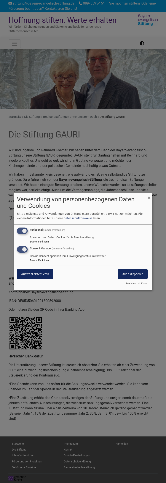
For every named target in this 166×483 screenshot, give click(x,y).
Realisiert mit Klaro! (136, 283)
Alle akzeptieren (132, 274)
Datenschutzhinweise (78, 218)
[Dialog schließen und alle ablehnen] (149, 195)
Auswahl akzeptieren (35, 274)
